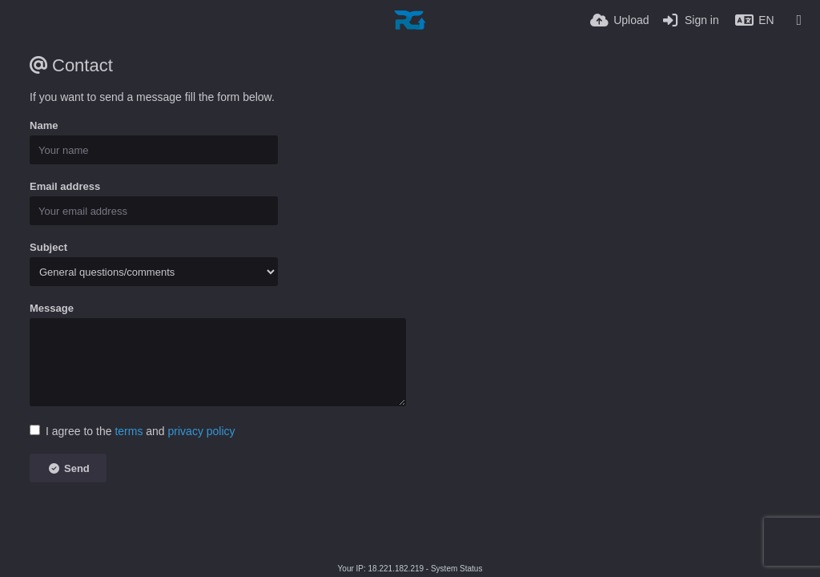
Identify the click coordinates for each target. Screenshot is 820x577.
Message (52, 308)
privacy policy (201, 431)
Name (44, 125)
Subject (48, 247)
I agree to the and (132, 431)
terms (129, 431)
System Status (456, 568)
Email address (65, 186)
